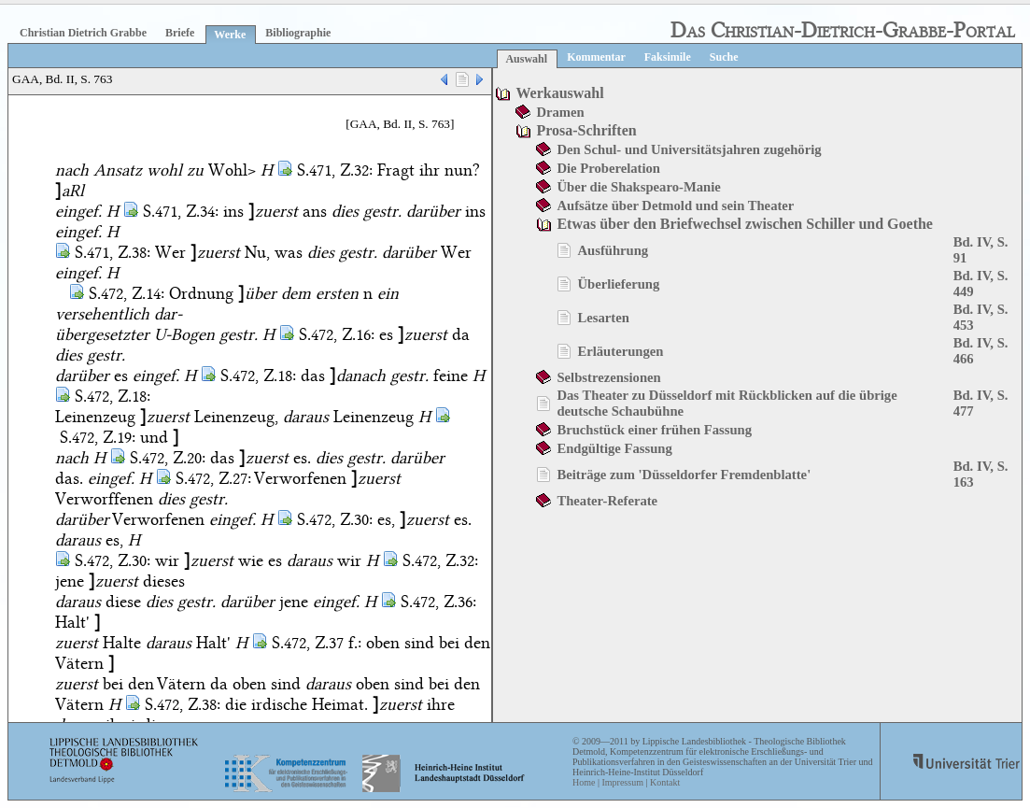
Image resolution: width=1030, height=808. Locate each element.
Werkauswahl (559, 93)
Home (583, 782)
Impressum (621, 782)
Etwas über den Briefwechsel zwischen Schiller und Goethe (745, 224)
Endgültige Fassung (614, 448)
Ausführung (612, 250)
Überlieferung (618, 283)
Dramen (560, 112)
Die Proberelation (608, 168)
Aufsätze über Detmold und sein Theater (675, 205)
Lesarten (602, 317)
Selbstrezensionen (608, 377)
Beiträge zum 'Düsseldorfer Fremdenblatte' (684, 474)
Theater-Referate (607, 500)
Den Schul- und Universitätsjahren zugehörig (689, 149)
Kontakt (665, 782)
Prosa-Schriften (586, 130)
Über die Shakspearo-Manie (638, 186)
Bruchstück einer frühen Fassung (654, 429)
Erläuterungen (620, 351)
